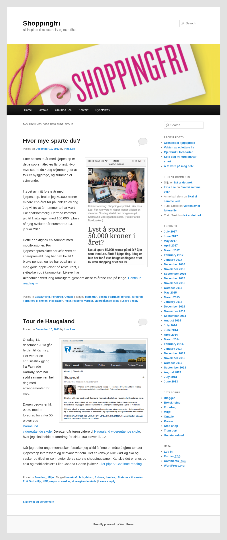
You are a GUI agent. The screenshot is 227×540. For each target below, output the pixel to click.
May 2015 (170, 292)
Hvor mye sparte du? (51, 140)
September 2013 (175, 367)
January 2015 (173, 302)
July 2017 (170, 231)
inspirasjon (56, 300)
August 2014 (172, 320)
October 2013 (173, 363)
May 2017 (170, 240)
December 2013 (174, 353)
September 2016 (175, 273)
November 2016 (174, 269)
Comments (175, 461)
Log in (168, 451)
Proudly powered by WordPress (113, 524)
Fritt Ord (28, 481)
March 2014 (172, 339)
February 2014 (174, 344)
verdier (88, 300)
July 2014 (170, 325)
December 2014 (174, 306)
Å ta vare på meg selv (179, 166)
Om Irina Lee (63, 110)
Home (28, 110)
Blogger (169, 398)
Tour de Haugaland (49, 321)
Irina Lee (69, 148)
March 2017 (172, 250)
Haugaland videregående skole (117, 431)
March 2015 (172, 297)
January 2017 (173, 259)
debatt (103, 296)
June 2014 (171, 330)
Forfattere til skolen (35, 300)
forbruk (125, 296)
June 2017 (171, 236)
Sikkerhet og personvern (38, 501)
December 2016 (174, 264)
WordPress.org (174, 465)
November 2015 (174, 283)
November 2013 (174, 358)
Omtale (43, 110)
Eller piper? (107, 464)
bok (81, 477)
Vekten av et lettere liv (179, 147)
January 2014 (173, 348)
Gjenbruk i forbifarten (179, 152)
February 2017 (174, 255)
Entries (172, 456)
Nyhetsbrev (102, 110)
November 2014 (174, 311)
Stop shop (171, 426)
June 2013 (171, 381)
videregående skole (107, 300)
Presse (169, 421)
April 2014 (171, 334)
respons (77, 300)
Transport (170, 430)
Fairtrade (113, 296)
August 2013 (172, 372)
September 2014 (175, 315)
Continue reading (131, 464)
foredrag (137, 296)
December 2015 (174, 278)
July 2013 (170, 376)
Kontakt (83, 110)
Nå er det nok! (184, 182)
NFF (45, 481)
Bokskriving (42, 296)
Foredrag (57, 296)
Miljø (51, 477)
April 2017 (171, 245)
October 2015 (173, 288)
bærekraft (91, 296)
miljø (68, 300)
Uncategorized (174, 435)
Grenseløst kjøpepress (179, 142)
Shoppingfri (41, 23)
